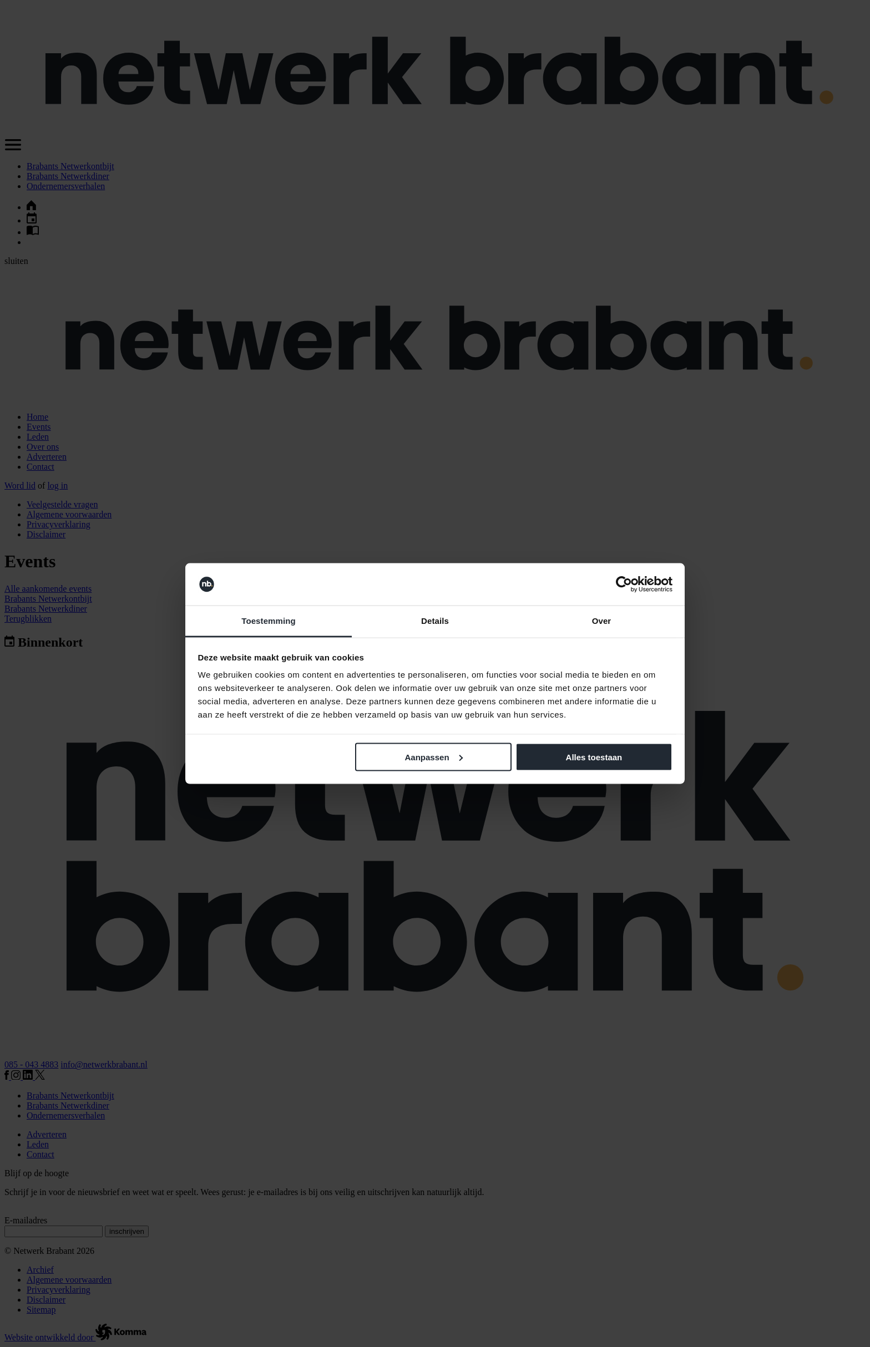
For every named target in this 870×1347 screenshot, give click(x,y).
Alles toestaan (594, 756)
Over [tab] (601, 621)
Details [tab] (435, 621)
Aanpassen (434, 756)
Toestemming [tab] (268, 621)
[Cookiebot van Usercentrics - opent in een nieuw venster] (623, 584)
